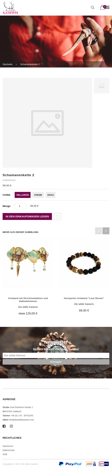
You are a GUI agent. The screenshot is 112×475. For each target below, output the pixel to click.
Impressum (8, 446)
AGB (5, 454)
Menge (7, 206)
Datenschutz (8, 450)
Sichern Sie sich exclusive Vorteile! (56, 349)
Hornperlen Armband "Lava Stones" (84, 298)
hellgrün (22, 195)
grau (50, 195)
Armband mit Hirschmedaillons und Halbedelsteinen (28, 299)
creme (38, 195)
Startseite (7, 64)
